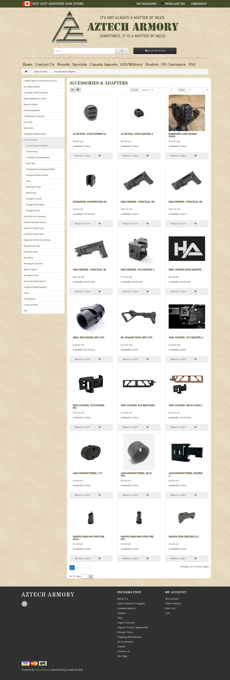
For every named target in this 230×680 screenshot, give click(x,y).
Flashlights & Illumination (35, 134)
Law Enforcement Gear (34, 234)
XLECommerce (42, 669)
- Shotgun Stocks (32, 210)
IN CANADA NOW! (32, 86)
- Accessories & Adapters (36, 145)
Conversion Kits (31, 304)
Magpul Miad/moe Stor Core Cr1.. (137, 538)
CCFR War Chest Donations (36, 92)
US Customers (125, 641)
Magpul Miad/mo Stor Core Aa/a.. (88, 538)
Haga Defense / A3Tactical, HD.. (138, 201)
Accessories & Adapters (65, 71)
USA (25, 310)
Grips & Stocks (40, 71)
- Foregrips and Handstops (37, 157)
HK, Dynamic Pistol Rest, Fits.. (137, 337)
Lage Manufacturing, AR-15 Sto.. (136, 474)
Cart (167, 613)
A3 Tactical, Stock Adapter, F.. (137, 134)
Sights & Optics (30, 269)
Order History (173, 603)
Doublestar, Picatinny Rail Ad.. (90, 201)
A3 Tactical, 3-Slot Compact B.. (90, 134)
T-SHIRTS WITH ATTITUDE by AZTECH (40, 80)
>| (88, 567)
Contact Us (123, 651)
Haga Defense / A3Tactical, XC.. (90, 269)
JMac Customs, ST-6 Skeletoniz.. (138, 405)
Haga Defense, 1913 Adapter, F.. (138, 269)
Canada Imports (126, 608)
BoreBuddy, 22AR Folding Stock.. (183, 135)
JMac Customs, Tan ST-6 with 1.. (186, 405)
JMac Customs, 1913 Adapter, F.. (186, 337)
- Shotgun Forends (33, 198)
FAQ (119, 617)
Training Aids (29, 299)
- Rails (27, 181)
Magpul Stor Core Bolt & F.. (184, 536)
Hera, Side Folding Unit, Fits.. (89, 337)
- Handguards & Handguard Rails (39, 169)
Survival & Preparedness (35, 281)
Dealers (121, 613)
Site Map (122, 656)
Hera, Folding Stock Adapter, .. (186, 269)
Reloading (28, 257)
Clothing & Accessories (34, 116)
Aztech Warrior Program (131, 603)
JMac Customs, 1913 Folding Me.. (88, 407)
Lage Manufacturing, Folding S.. (186, 474)
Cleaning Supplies (32, 110)
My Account (172, 598)
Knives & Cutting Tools (34, 228)
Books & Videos (31, 104)
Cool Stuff (28, 122)
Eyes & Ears (29, 128)
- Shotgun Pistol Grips (34, 204)
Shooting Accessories (33, 263)
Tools (26, 293)
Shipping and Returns (129, 636)
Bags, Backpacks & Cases (35, 98)
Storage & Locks (31, 275)
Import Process (126, 622)
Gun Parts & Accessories (35, 216)
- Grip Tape (29, 163)
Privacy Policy (125, 632)
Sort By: (134, 89)
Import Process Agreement (132, 627)
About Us (122, 598)
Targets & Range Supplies (35, 287)
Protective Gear (31, 251)
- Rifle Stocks (30, 192)
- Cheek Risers (31, 151)
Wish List (170, 608)
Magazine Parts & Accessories (37, 240)
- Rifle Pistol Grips (32, 187)
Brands (121, 646)
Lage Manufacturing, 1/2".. (88, 473)
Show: (181, 89)
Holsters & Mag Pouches (35, 222)
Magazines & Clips (32, 246)
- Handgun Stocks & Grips (36, 175)
